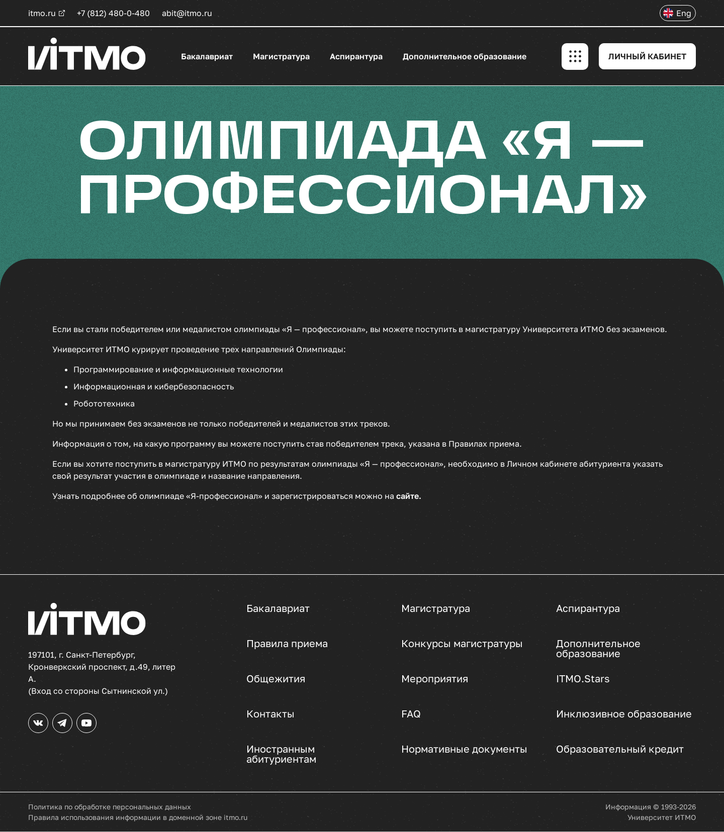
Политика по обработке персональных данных (109, 806)
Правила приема (287, 643)
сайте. (408, 496)
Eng (683, 13)
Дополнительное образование (464, 56)
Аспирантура (356, 56)
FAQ (411, 713)
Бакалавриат (207, 56)
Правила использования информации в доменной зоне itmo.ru (137, 817)
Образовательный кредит (620, 749)
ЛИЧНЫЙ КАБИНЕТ (647, 56)
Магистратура (281, 56)
